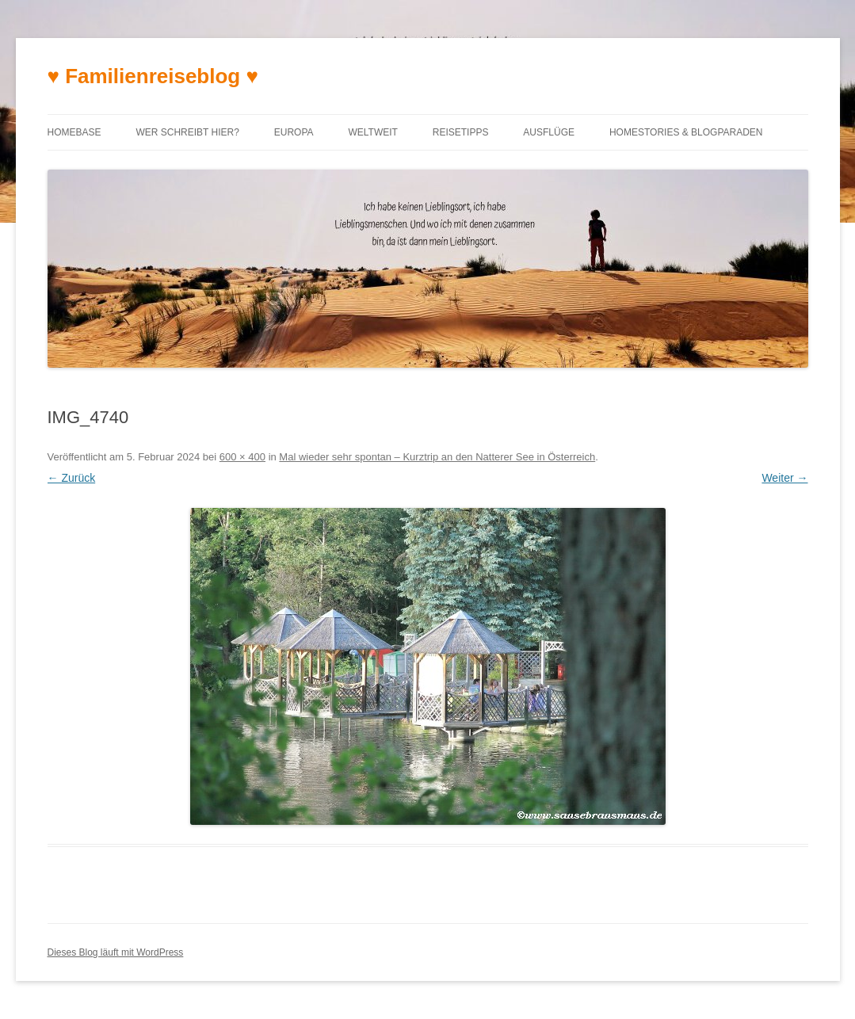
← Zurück (72, 477)
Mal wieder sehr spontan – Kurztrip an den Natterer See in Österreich (437, 457)
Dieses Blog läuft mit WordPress (116, 952)
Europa (294, 132)
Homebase (74, 132)
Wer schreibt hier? (187, 132)
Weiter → (784, 477)
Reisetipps (461, 132)
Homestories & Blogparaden (686, 132)
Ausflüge (548, 132)
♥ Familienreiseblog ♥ (153, 76)
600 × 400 (242, 457)
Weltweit (372, 132)
